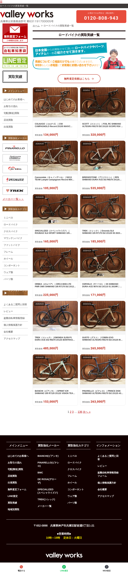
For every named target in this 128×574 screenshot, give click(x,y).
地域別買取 (13, 509)
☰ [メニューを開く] (1, 1)
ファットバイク (12, 245)
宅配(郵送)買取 (11, 113)
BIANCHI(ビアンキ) (48, 456)
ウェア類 (8, 272)
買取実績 (15, 77)
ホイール (8, 258)
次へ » (86, 411)
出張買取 (8, 126)
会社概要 (8, 331)
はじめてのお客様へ (14, 99)
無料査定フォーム (17, 489)
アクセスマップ (12, 338)
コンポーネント (12, 265)
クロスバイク (11, 231)
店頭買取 (8, 120)
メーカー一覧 (45, 506)
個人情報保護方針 (13, 325)
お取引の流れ (11, 106)
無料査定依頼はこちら (79, 78)
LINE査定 (64, 568)
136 (80, 411)
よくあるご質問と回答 (15, 304)
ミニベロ (8, 217)
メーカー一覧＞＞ (13, 199)
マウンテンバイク (13, 238)
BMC (40, 472)
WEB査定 (107, 568)
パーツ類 (8, 279)
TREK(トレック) (46, 499)
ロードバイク (11, 224)
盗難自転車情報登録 (14, 318)
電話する (21, 568)
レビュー (8, 311)
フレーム (8, 251)
